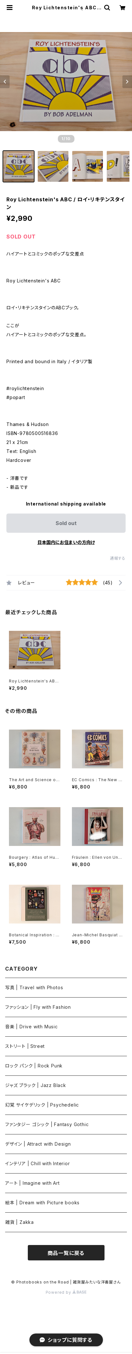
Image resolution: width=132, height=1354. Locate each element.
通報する (118, 558)
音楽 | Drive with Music (31, 1026)
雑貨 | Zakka (19, 1222)
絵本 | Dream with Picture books (42, 1202)
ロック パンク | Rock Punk (34, 1065)
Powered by (66, 1292)
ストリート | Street (25, 1046)
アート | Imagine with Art (32, 1183)
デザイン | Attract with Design (38, 1144)
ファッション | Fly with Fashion (38, 1007)
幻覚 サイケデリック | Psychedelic (42, 1104)
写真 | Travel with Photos (34, 987)
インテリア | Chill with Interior (37, 1163)
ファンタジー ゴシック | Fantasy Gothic (47, 1124)
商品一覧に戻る (66, 1253)
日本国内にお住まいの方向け (66, 542)
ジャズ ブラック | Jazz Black (35, 1085)
